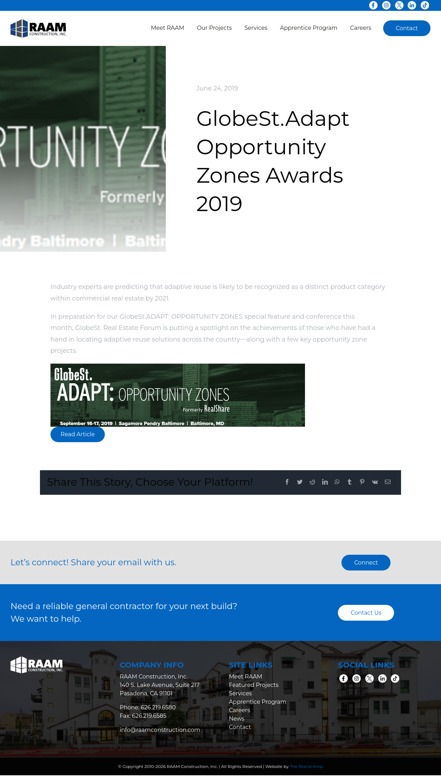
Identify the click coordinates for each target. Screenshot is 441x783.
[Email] (387, 482)
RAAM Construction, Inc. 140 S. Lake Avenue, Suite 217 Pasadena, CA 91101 (159, 685)
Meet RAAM (245, 676)
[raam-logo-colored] (39, 22)
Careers (239, 710)
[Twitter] (299, 482)
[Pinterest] (362, 482)
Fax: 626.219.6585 (143, 716)
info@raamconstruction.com (160, 730)
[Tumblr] (349, 482)
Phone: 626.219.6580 (148, 707)
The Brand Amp (306, 766)
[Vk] (374, 482)
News (236, 718)
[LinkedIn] (325, 482)
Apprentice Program (257, 701)
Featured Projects (254, 685)
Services (240, 693)
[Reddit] (312, 482)
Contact (240, 727)
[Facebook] (287, 482)
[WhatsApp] (337, 482)
